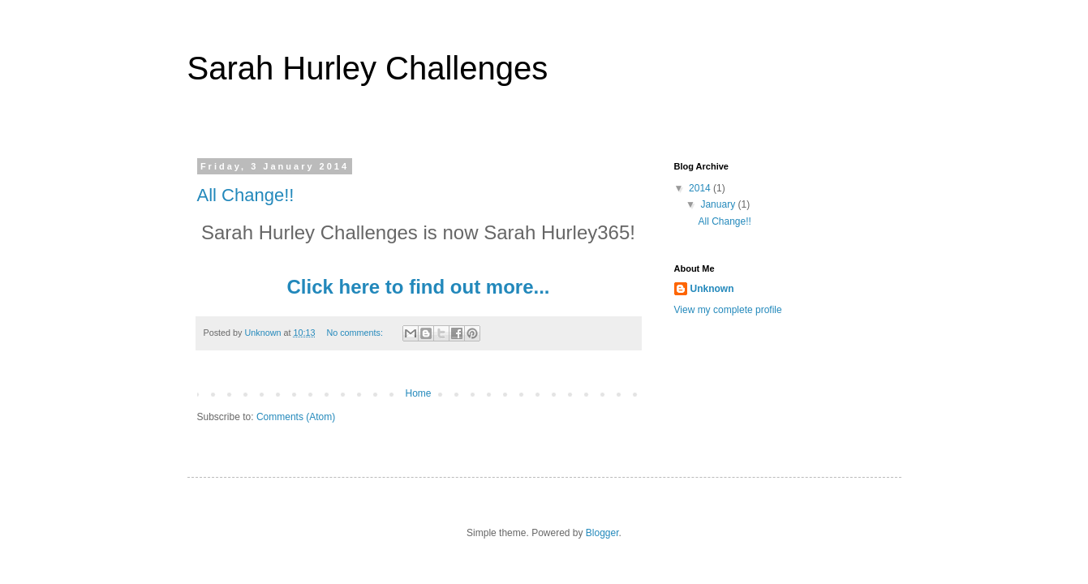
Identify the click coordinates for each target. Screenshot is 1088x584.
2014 (701, 188)
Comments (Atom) (295, 417)
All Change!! (246, 195)
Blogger (602, 533)
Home (418, 393)
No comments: (355, 332)
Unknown (712, 288)
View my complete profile (728, 310)
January (719, 204)
